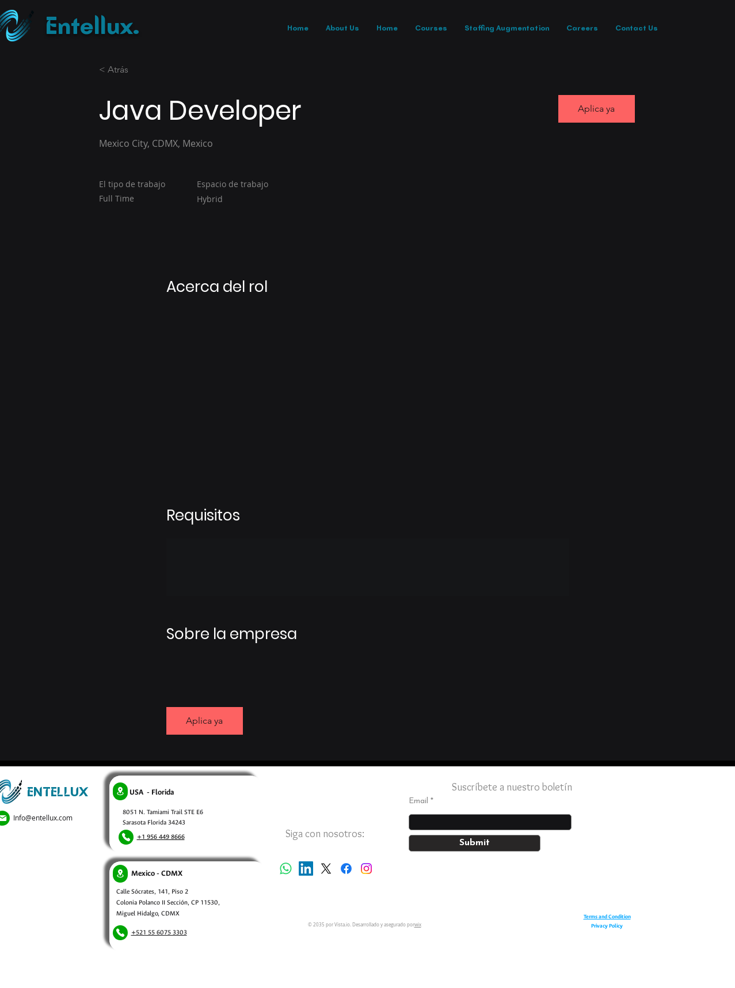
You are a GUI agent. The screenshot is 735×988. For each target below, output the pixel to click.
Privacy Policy (607, 925)
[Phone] (126, 837)
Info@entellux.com (43, 817)
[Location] (120, 791)
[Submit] (474, 843)
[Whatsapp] (286, 868)
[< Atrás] (140, 70)
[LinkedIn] (306, 868)
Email (418, 801)
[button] (596, 109)
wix (417, 925)
